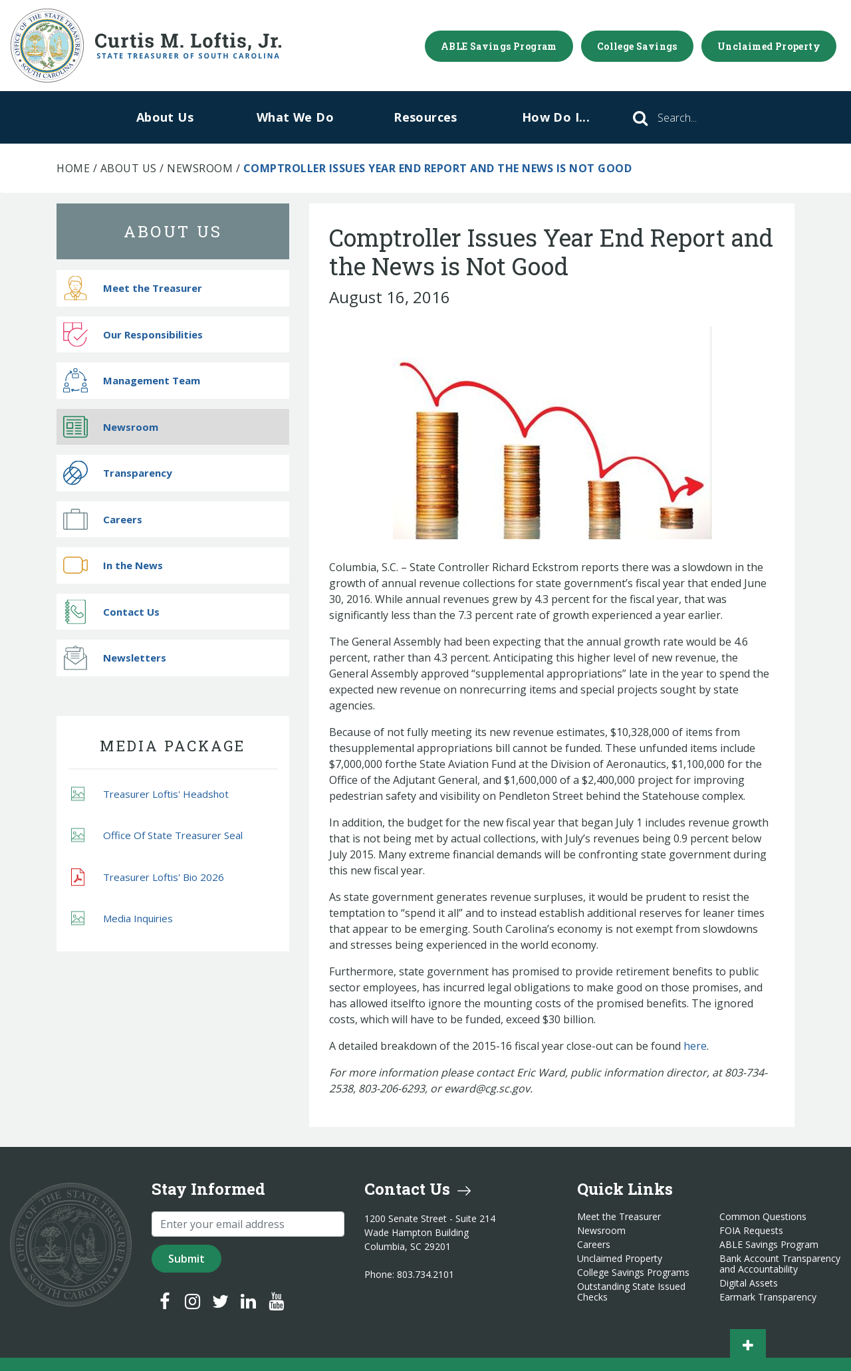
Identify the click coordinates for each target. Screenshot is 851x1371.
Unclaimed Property (768, 46)
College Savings (637, 46)
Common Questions (762, 1216)
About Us (164, 117)
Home (73, 168)
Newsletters (114, 658)
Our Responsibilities (133, 334)
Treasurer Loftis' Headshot (150, 794)
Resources (425, 117)
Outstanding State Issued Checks (631, 1292)
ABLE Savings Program (499, 46)
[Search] (695, 117)
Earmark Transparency (767, 1297)
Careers (102, 519)
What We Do (295, 117)
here (695, 1046)
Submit (186, 1258)
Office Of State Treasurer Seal (157, 835)
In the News (113, 565)
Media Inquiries (122, 919)
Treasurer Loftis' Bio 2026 (147, 877)
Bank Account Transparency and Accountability (779, 1264)
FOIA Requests (751, 1230)
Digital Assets (748, 1283)
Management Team (131, 380)
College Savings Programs (633, 1272)
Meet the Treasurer (132, 288)
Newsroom (200, 168)
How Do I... (556, 117)
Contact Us (111, 611)
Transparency (117, 473)
